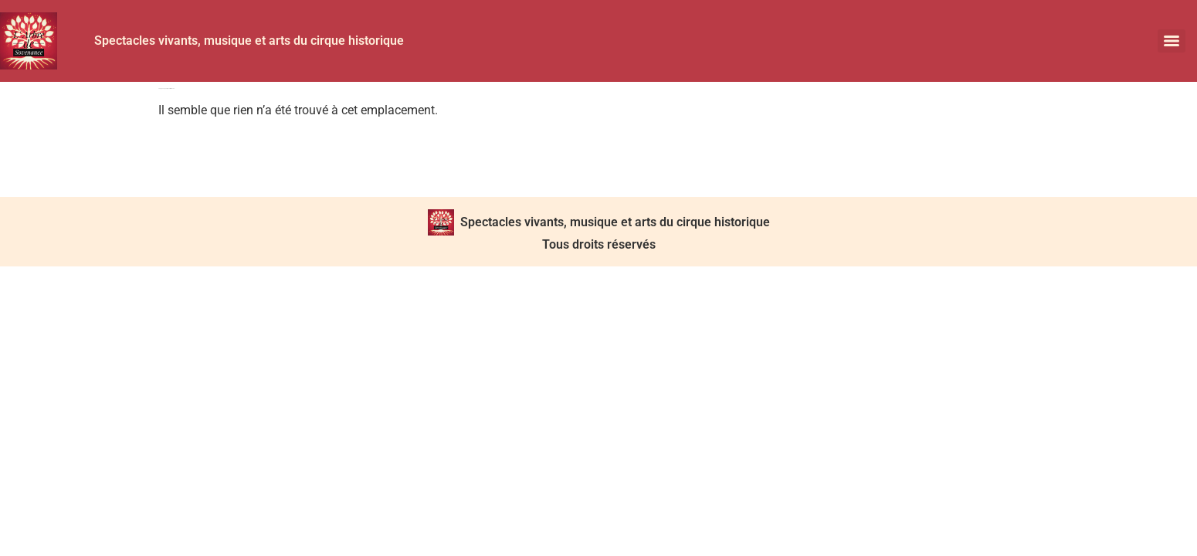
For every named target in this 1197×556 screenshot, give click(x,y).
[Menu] (1171, 41)
